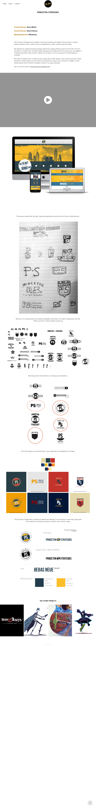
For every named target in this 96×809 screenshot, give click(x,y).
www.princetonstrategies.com (40, 67)
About (11, 4)
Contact (17, 4)
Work (4, 4)
